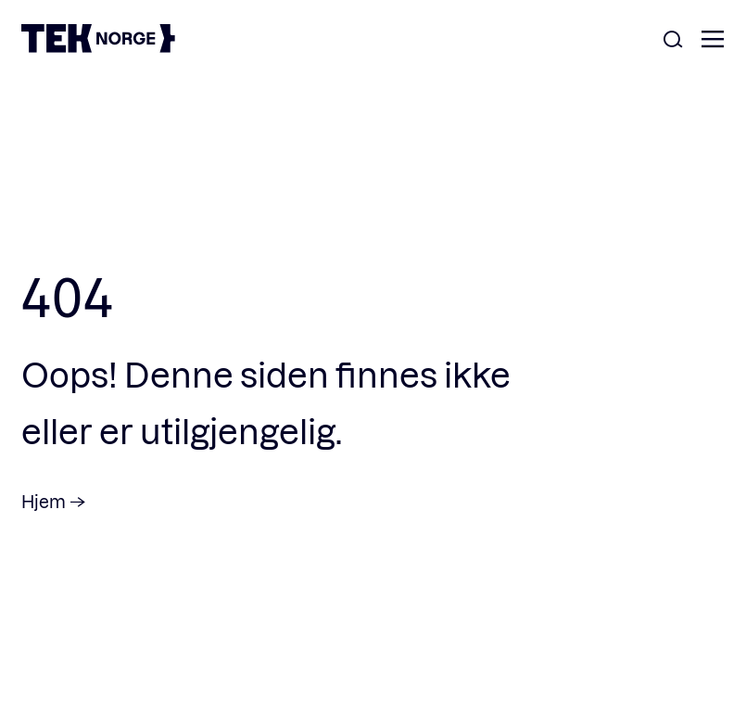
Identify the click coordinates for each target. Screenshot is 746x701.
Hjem (43, 501)
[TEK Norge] (98, 47)
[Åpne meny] (713, 40)
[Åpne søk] (673, 40)
